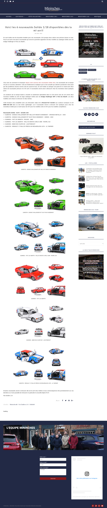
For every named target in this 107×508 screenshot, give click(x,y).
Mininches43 (92, 69)
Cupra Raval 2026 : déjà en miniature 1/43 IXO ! (91, 157)
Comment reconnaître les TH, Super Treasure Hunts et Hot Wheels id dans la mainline (94, 170)
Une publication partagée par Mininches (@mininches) (87, 496)
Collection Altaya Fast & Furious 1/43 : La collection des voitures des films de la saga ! (94, 178)
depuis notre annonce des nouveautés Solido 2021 (40, 82)
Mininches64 (83, 69)
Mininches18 (13, 404)
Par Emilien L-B (24, 404)
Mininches (6, 505)
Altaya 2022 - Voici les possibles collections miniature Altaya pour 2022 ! (94, 202)
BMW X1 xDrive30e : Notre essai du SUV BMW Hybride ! (94, 194)
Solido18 (32, 404)
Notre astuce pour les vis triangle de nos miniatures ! (94, 186)
